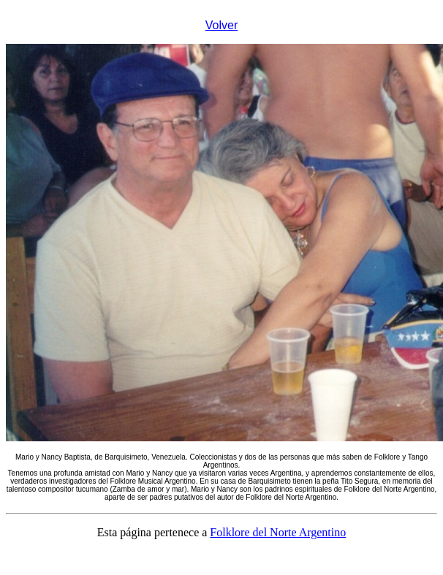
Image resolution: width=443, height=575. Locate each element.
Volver (221, 25)
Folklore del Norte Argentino (278, 532)
